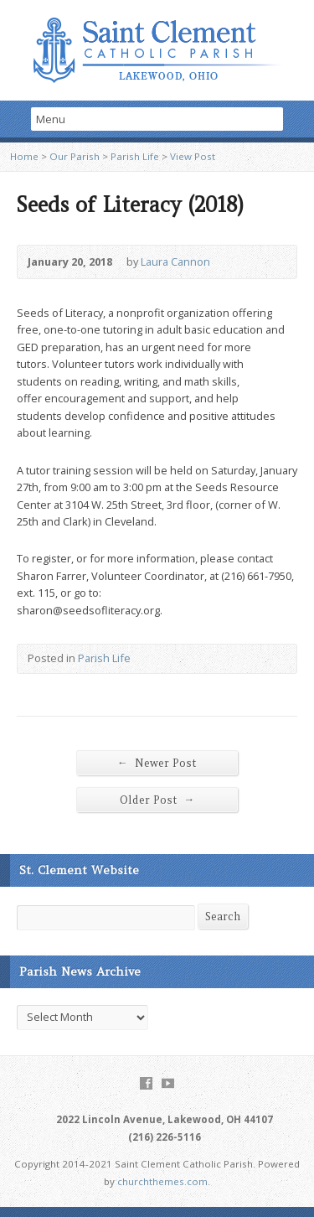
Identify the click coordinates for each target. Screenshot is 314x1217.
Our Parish (74, 156)
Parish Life (135, 156)
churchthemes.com (162, 1181)
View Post (192, 156)
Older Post (157, 799)
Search (222, 916)
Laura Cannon (175, 261)
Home (24, 156)
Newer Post (157, 762)
